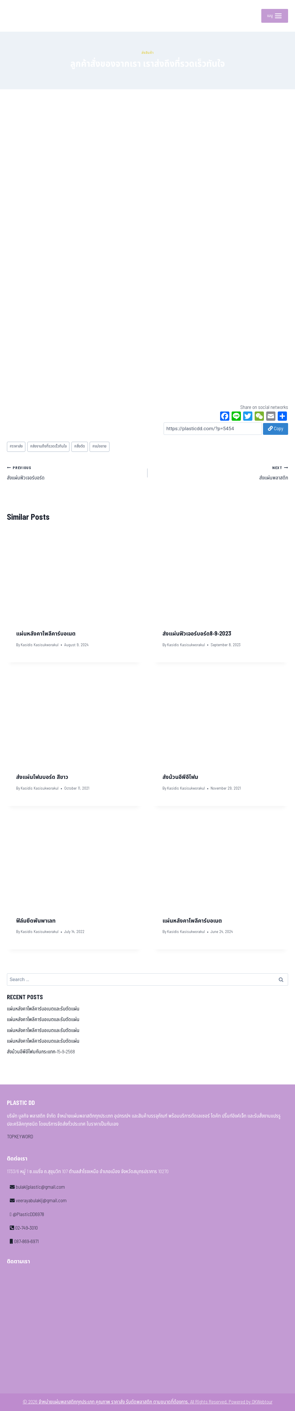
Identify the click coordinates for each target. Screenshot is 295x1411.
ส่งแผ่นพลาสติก (220, 473)
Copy (275, 429)
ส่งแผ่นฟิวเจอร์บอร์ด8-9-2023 (196, 633)
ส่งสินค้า (147, 52)
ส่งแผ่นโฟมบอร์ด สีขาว (42, 777)
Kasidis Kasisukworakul (39, 645)
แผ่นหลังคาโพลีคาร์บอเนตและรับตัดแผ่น (43, 1009)
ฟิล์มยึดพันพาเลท (36, 921)
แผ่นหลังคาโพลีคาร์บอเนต (45, 633)
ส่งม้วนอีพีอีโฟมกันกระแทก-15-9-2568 (41, 1052)
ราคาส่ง (16, 446)
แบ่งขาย (99, 446)
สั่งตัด (79, 446)
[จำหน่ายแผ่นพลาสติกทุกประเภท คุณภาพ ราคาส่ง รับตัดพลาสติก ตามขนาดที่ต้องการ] (20, 16)
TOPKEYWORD (20, 1137)
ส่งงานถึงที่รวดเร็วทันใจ (48, 446)
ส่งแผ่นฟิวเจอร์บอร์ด (75, 473)
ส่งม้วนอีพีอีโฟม (180, 777)
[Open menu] (274, 16)
